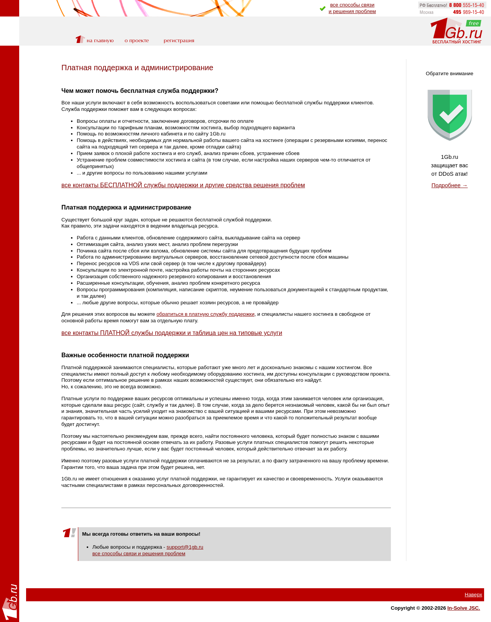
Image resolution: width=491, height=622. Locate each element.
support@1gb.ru (184, 547)
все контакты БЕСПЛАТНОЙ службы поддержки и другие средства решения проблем (183, 185)
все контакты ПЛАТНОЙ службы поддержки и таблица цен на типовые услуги (171, 333)
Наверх (473, 594)
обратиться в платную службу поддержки (205, 314)
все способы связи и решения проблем (138, 553)
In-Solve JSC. (463, 608)
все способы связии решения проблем (352, 8)
